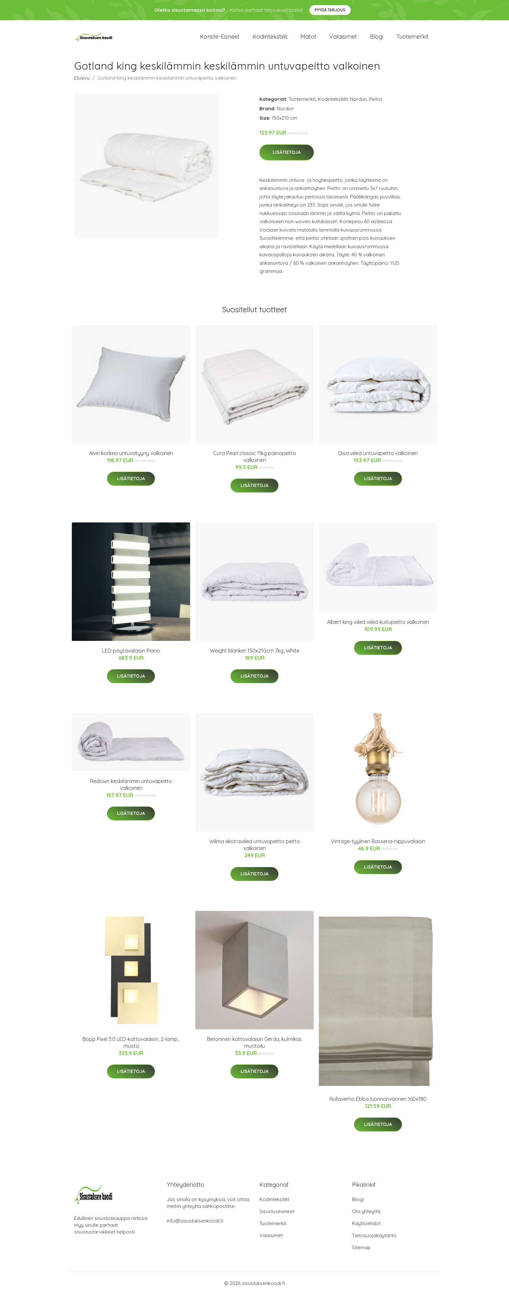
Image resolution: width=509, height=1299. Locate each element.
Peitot (375, 104)
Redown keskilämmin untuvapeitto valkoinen (131, 789)
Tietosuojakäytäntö (374, 1240)
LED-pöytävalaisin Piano (131, 655)
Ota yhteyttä (366, 1216)
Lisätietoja (287, 157)
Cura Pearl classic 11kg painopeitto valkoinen (254, 461)
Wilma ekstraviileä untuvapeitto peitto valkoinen (254, 849)
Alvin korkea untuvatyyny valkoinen (131, 457)
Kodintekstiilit (270, 39)
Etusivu (82, 82)
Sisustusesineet (276, 1216)
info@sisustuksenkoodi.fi (195, 1225)
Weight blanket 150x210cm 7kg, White (254, 655)
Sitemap (361, 1252)
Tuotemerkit (412, 39)
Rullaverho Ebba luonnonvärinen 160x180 (378, 1103)
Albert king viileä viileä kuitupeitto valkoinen (378, 626)
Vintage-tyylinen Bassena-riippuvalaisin (378, 846)
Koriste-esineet (220, 39)
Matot (308, 39)
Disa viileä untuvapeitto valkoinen (378, 457)
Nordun (358, 104)
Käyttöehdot (366, 1228)
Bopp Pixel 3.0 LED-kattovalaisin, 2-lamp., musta (131, 1047)
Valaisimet (343, 39)
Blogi (376, 39)
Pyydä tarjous (330, 9)
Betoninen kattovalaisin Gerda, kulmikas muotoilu (254, 1047)
